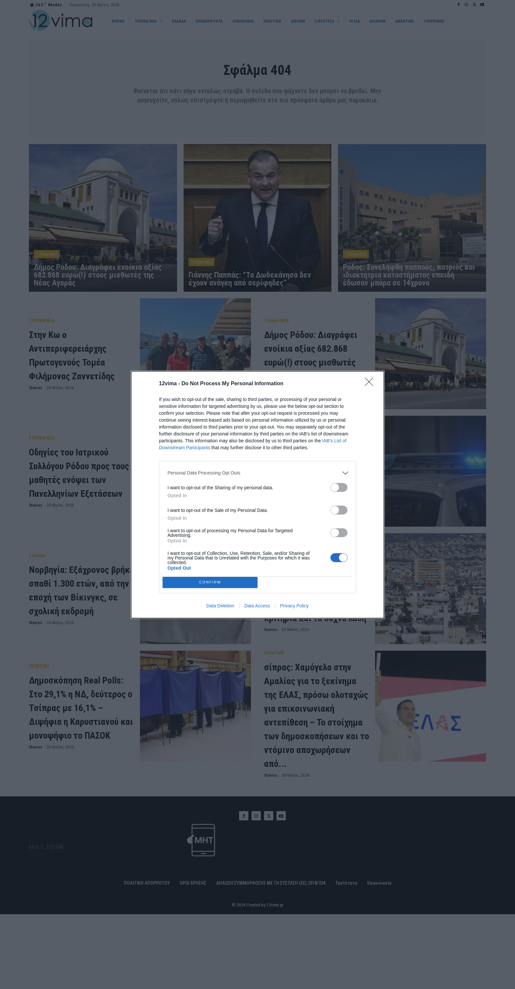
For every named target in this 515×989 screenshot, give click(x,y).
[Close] (371, 384)
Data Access (257, 605)
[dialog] (257, 494)
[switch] (338, 487)
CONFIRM (210, 582)
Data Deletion (220, 605)
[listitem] (257, 473)
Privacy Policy (294, 605)
